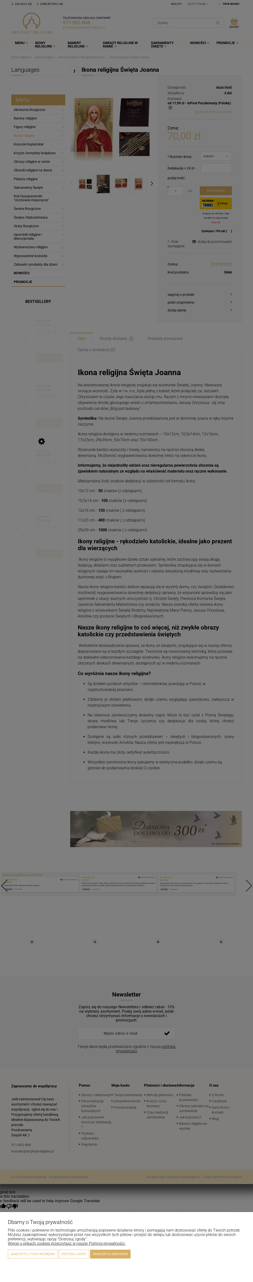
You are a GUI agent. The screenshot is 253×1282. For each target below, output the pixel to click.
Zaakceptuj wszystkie (110, 1254)
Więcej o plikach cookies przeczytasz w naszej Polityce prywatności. (67, 1243)
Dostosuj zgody (74, 1254)
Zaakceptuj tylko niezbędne (33, 1254)
